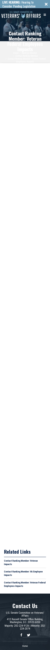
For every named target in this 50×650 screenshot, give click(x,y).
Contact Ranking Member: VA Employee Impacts (23, 573)
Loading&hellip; (25, 303)
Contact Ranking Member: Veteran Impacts (21, 562)
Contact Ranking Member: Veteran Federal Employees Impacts (25, 41)
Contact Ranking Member (26, 55)
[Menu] (45, 15)
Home (16, 53)
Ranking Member (29, 53)
